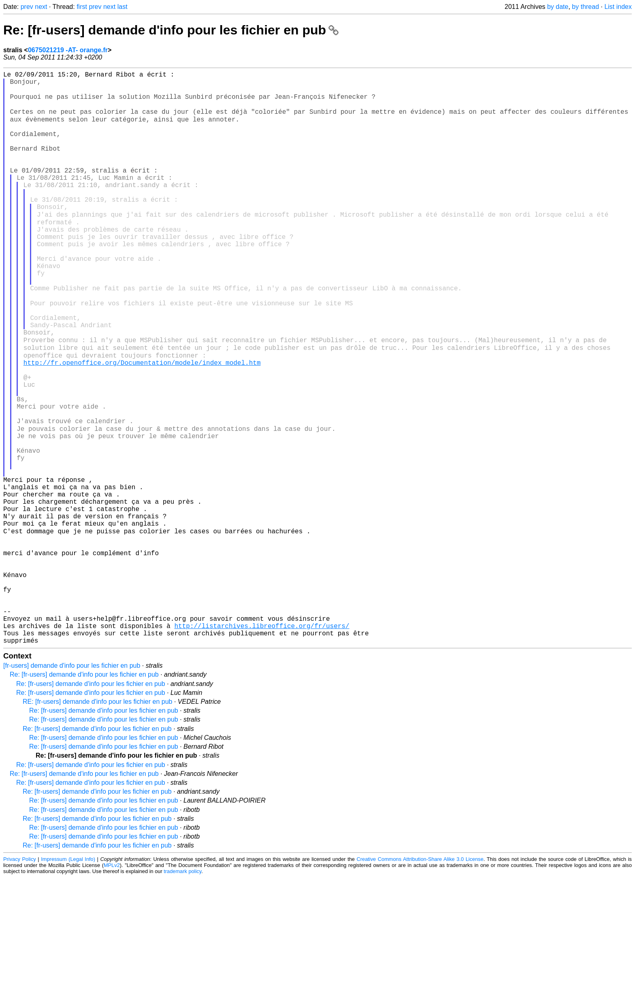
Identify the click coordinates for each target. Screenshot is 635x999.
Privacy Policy (19, 981)
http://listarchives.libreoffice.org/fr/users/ (261, 743)
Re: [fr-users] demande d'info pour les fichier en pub (171, 30)
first (82, 6)
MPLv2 (112, 987)
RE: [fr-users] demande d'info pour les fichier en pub (97, 823)
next (41, 6)
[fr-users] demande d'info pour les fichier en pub (71, 787)
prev (27, 6)
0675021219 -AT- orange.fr (68, 50)
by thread (585, 6)
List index (618, 6)
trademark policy (182, 993)
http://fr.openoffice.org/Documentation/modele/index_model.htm (142, 423)
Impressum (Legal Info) (68, 981)
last (122, 6)
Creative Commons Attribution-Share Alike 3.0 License (420, 981)
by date (557, 6)
